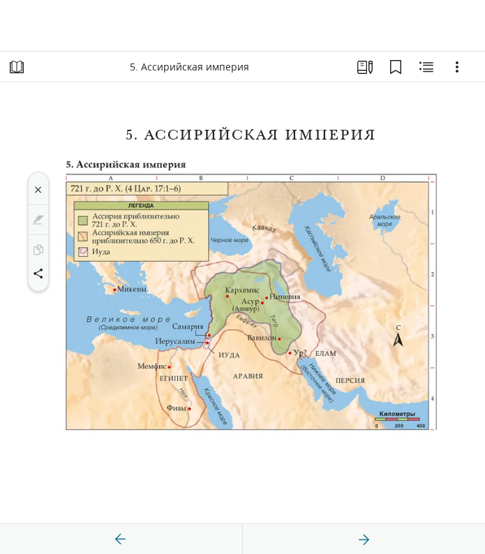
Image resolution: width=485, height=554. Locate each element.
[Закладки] (396, 67)
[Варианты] (457, 67)
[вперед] (363, 539)
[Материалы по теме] (426, 67)
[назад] (121, 539)
